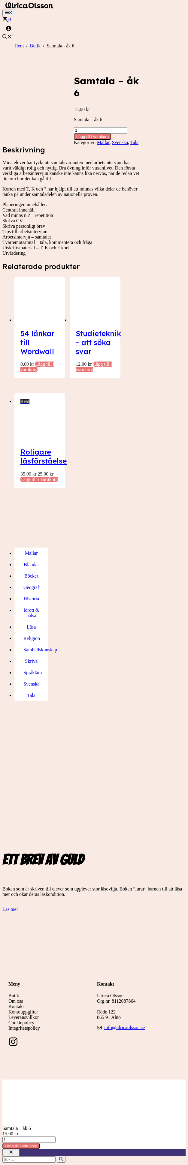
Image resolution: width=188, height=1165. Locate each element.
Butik (35, 45)
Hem (19, 45)
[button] (7, 37)
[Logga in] (94, 28)
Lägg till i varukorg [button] (39, 479)
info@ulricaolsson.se (124, 1027)
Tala (134, 142)
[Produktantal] (100, 130)
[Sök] (61, 1159)
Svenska (120, 142)
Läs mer (10, 909)
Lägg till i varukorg (92, 136)
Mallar (103, 142)
